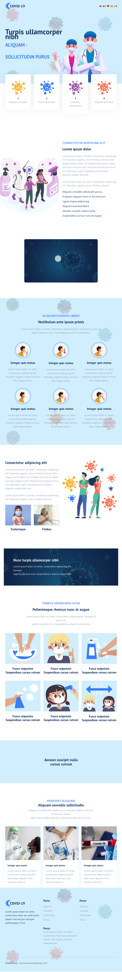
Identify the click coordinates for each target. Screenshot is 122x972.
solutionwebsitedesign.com (33, 963)
